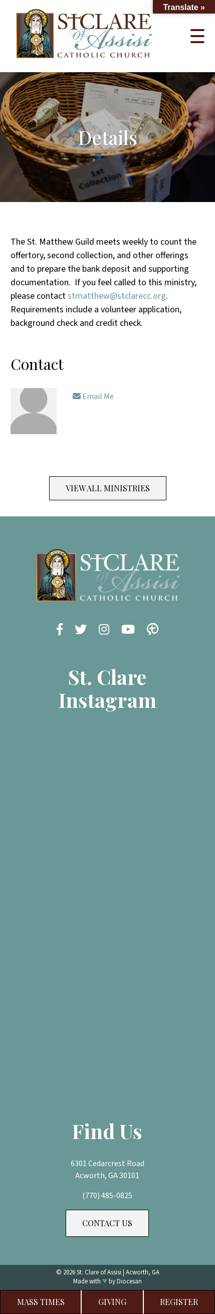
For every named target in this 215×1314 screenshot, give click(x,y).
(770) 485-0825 (107, 1195)
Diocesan (129, 1281)
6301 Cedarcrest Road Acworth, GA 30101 (107, 1169)
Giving (112, 1301)
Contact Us (107, 1223)
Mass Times (41, 1301)
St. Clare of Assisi (99, 1272)
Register (179, 1301)
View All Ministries (108, 488)
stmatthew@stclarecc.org (117, 296)
